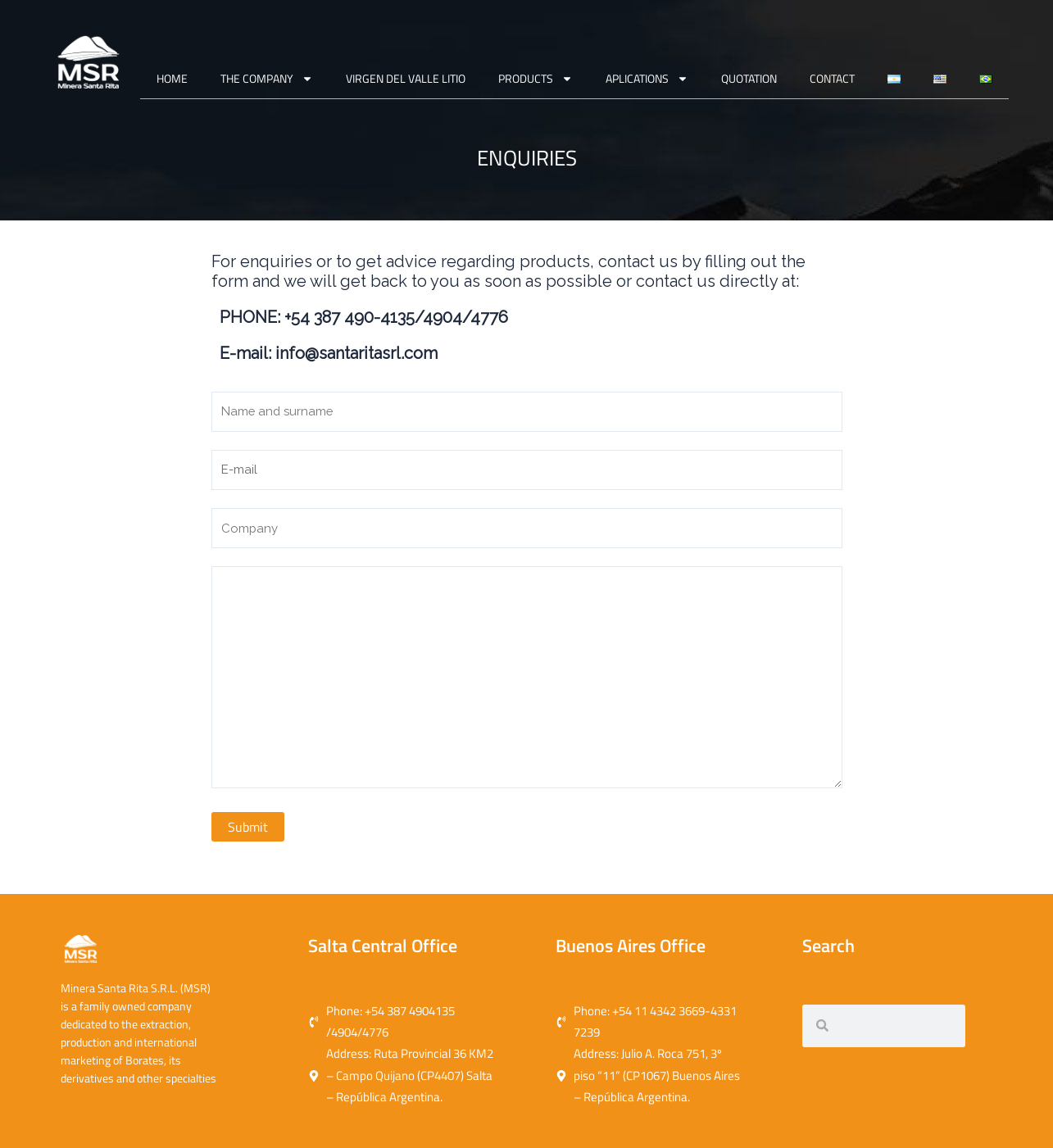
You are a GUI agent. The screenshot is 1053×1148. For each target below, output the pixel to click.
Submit (248, 850)
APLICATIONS (648, 79)
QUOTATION (750, 78)
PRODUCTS (537, 79)
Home (173, 78)
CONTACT (833, 78)
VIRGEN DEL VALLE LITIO (407, 78)
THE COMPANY (268, 79)
